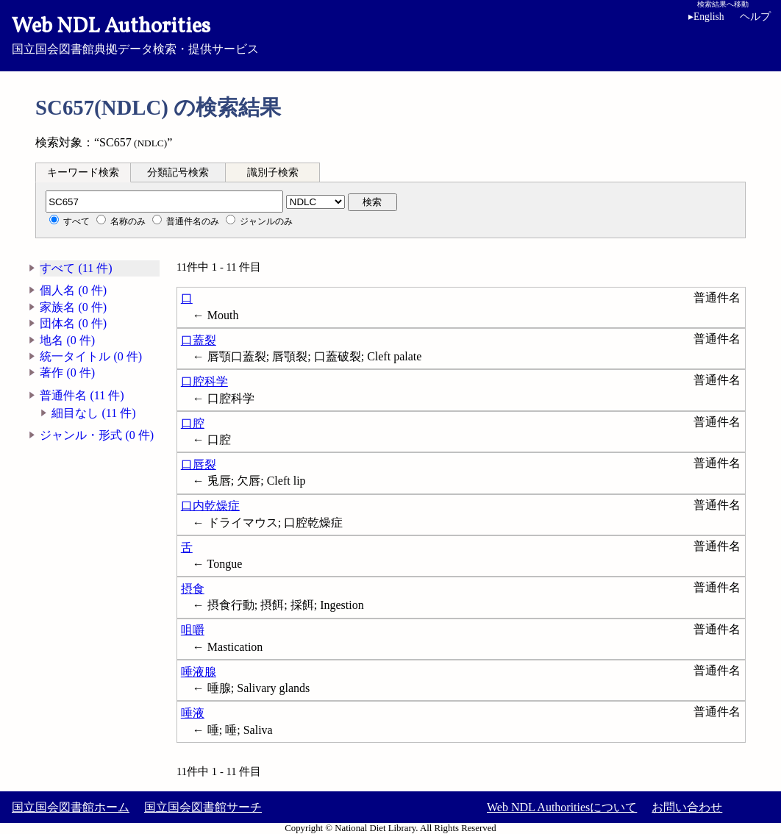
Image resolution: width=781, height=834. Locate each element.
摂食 (192, 588)
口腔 (192, 423)
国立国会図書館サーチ (203, 807)
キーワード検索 (83, 172)
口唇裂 (198, 464)
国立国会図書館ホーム (70, 807)
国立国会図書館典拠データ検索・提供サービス (390, 34)
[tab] (83, 172)
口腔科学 (204, 381)
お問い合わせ (687, 807)
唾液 (192, 713)
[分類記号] (164, 201)
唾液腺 (198, 672)
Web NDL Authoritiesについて (562, 807)
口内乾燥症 (210, 505)
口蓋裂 (198, 340)
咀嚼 (192, 630)
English (706, 16)
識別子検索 (273, 172)
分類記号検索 (178, 172)
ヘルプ (755, 16)
